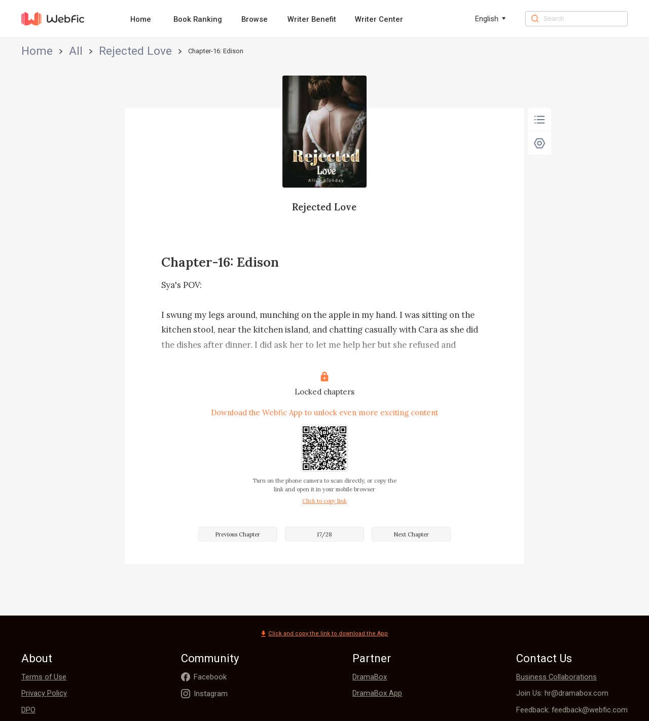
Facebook (210, 676)
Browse (254, 19)
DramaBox (369, 676)
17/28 (324, 534)
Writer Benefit (311, 19)
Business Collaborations (556, 676)
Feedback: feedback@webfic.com (572, 709)
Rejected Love (90, 51)
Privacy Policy (44, 693)
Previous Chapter (237, 534)
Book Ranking (197, 19)
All (54, 51)
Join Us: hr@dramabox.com (562, 693)
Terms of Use (43, 676)
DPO (28, 709)
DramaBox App (377, 693)
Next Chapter (411, 534)
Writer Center (379, 19)
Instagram (211, 693)
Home (140, 19)
